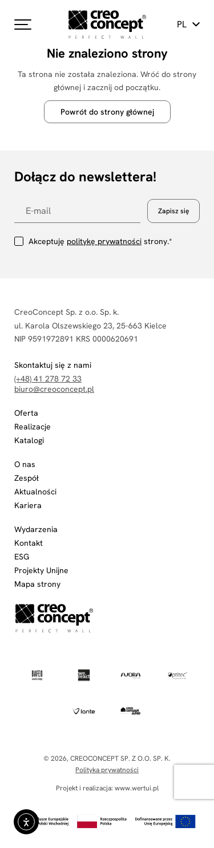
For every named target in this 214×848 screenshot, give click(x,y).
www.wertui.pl (137, 788)
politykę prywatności (104, 241)
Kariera (28, 505)
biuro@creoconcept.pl (54, 389)
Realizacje (32, 426)
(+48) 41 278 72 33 (48, 379)
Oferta (26, 413)
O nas (24, 464)
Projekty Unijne (41, 570)
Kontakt (28, 543)
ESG (21, 556)
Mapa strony (37, 584)
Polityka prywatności (107, 769)
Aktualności (35, 491)
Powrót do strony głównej (107, 112)
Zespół (26, 478)
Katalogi (29, 440)
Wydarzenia (36, 529)
